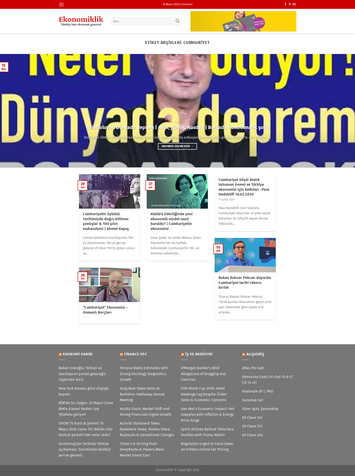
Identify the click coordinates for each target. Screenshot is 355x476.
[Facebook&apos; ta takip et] (285, 4)
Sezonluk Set (252, 400)
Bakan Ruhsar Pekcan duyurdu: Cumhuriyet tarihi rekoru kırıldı (244, 283)
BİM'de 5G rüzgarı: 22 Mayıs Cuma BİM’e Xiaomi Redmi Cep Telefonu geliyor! (86, 409)
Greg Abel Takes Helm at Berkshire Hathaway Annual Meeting (142, 394)
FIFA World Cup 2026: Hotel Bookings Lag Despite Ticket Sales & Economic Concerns (204, 394)
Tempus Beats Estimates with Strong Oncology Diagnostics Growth (144, 374)
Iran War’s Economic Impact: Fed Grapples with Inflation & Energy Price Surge (207, 414)
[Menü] (61, 4)
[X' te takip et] (289, 4)
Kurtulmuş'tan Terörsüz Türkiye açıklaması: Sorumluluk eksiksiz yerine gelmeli (85, 449)
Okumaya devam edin (177, 146)
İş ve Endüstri (199, 354)
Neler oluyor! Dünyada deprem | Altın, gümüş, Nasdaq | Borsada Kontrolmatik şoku (177, 127)
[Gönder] (178, 21)
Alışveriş (255, 354)
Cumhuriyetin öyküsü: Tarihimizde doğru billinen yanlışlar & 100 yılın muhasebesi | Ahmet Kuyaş (106, 221)
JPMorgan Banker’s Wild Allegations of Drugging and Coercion (203, 374)
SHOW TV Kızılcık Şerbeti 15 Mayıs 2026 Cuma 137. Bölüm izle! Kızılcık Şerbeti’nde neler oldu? (86, 429)
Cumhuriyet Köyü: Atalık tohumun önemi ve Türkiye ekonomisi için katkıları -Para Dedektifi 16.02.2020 (243, 187)
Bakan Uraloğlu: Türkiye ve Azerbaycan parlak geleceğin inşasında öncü (82, 374)
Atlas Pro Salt (253, 368)
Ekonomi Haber (78, 354)
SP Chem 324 (252, 435)
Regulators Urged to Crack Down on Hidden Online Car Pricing (207, 447)
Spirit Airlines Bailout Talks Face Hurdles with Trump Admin (207, 432)
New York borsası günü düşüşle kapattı (84, 391)
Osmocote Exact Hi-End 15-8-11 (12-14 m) (267, 380)
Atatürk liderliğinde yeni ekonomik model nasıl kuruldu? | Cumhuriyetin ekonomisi (172, 221)
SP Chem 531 (252, 426)
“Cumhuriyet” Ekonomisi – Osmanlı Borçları (105, 310)
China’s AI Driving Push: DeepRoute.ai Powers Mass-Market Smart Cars (142, 449)
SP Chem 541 (252, 417)
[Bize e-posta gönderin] (294, 4)
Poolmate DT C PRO (257, 391)
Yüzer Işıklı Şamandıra (260, 409)
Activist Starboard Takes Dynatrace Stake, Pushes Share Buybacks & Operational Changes (147, 429)
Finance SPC (135, 354)
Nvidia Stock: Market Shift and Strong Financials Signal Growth (145, 412)
